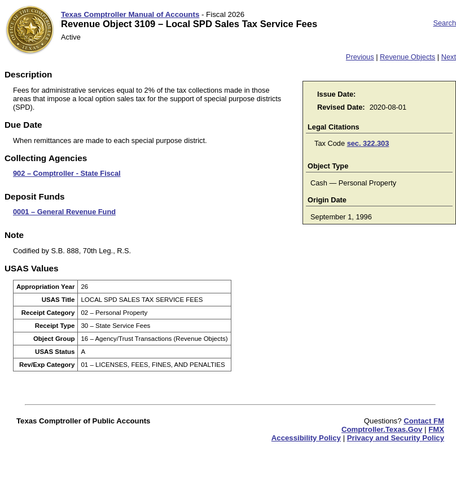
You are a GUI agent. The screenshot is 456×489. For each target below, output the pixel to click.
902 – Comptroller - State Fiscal (67, 173)
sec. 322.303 (368, 143)
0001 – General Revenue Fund (64, 211)
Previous (360, 57)
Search (444, 23)
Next (448, 57)
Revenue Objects (407, 57)
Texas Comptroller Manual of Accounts (130, 14)
